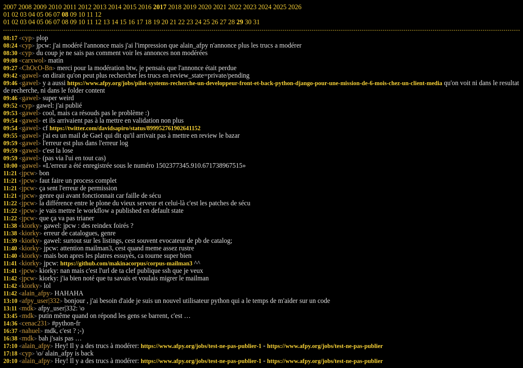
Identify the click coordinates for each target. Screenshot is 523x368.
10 (81, 21)
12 (98, 21)
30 (248, 21)
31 (256, 21)
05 (40, 21)
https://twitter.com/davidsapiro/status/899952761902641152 (125, 128)
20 (164, 21)
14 (114, 21)
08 (65, 21)
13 (106, 21)
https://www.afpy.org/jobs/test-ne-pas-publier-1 (201, 346)
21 (173, 21)
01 (6, 21)
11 (90, 21)
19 (156, 21)
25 (206, 21)
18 (148, 21)
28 (231, 21)
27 (223, 21)
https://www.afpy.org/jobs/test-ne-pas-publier (325, 346)
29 (239, 21)
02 (15, 21)
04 (31, 21)
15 (123, 21)
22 (181, 21)
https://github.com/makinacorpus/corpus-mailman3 (126, 263)
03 (23, 21)
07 (56, 21)
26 (214, 21)
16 (131, 21)
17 (139, 21)
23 (189, 21)
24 (198, 21)
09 (73, 21)
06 (48, 21)
